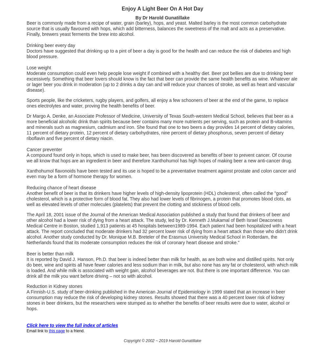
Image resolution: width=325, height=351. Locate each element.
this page (57, 331)
